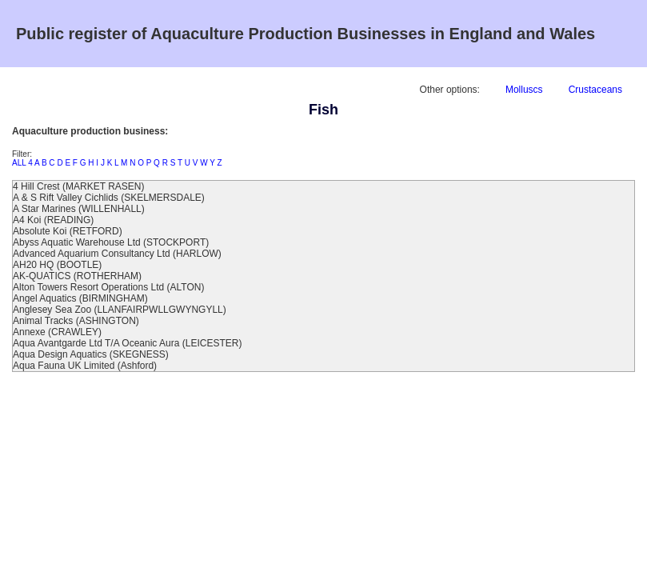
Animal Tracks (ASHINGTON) (76, 320)
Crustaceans (595, 89)
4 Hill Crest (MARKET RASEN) (78, 186)
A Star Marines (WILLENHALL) (79, 208)
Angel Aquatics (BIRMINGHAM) (80, 298)
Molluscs (524, 89)
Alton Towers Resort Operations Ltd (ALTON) (108, 287)
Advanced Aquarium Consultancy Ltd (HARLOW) (117, 253)
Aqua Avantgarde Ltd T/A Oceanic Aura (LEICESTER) (127, 343)
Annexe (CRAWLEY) (57, 332)
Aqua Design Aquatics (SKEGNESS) (91, 354)
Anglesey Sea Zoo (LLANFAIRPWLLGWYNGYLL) (119, 309)
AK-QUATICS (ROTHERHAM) (77, 276)
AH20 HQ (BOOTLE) (57, 264)
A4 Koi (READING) (53, 220)
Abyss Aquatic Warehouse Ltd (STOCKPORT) (111, 242)
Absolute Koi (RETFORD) (67, 231)
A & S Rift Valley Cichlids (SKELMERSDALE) (109, 197)
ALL (19, 162)
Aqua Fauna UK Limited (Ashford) (85, 365)
